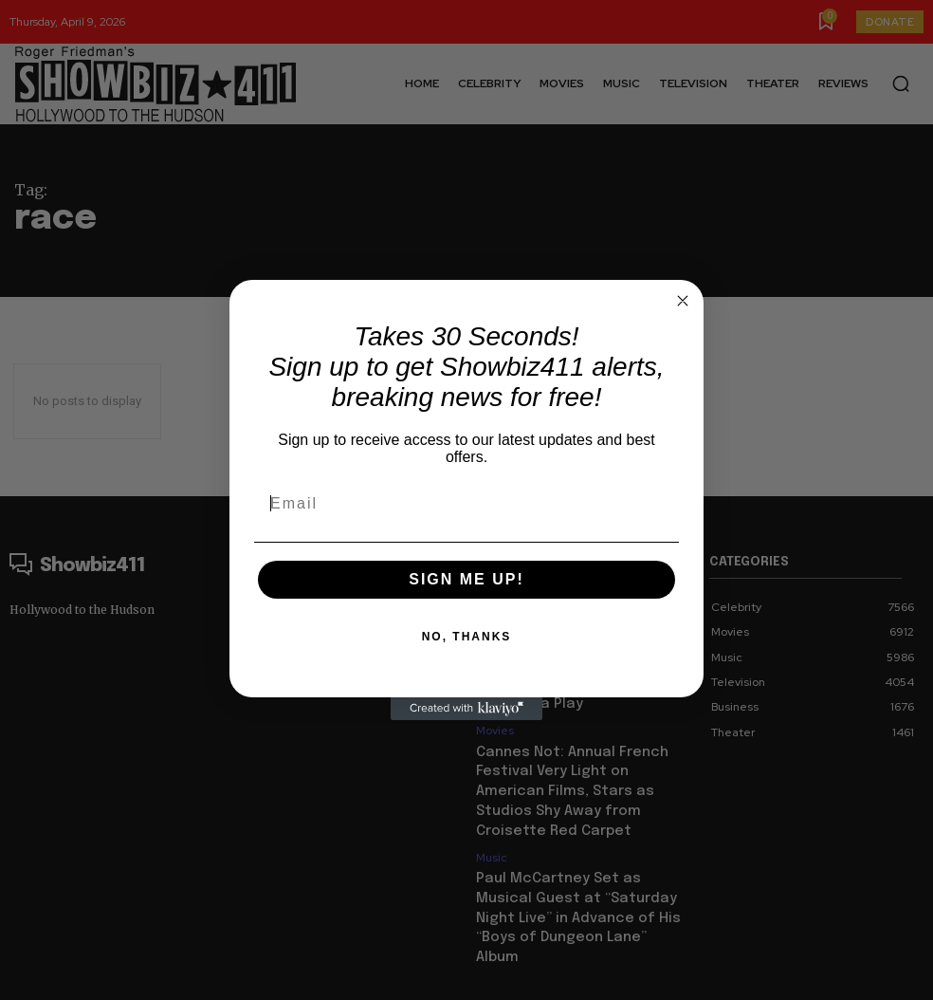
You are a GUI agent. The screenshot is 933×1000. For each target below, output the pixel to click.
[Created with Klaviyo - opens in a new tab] (466, 708)
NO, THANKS (467, 636)
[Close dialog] (682, 300)
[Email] (466, 504)
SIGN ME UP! (466, 579)
